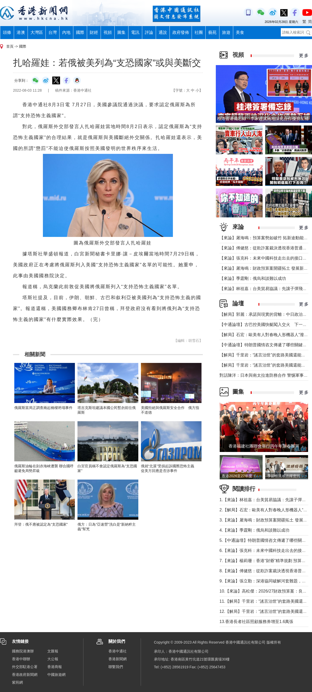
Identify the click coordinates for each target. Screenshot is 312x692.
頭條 (7, 32)
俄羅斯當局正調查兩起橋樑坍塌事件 (43, 408)
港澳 (21, 32)
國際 (80, 32)
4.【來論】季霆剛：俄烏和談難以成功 (254, 530)
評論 (149, 32)
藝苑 (212, 32)
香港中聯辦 (21, 659)
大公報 (52, 659)
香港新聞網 (117, 659)
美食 (240, 32)
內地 (66, 32)
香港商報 (54, 667)
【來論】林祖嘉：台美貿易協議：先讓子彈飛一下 (265, 288)
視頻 (107, 32)
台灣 (52, 32)
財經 (94, 32)
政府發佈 (180, 32)
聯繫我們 (115, 667)
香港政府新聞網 (24, 674)
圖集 (121, 32)
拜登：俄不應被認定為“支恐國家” (41, 524)
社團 (198, 32)
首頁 (10, 46)
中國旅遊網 (56, 674)
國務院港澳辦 (23, 651)
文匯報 (52, 651)
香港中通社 (117, 651)
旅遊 (226, 32)
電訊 (135, 32)
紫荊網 (17, 682)
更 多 (303, 55)
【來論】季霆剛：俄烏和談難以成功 (252, 278)
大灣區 (36, 32)
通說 (163, 32)
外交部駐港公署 (24, 667)
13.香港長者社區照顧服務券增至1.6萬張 (256, 621)
